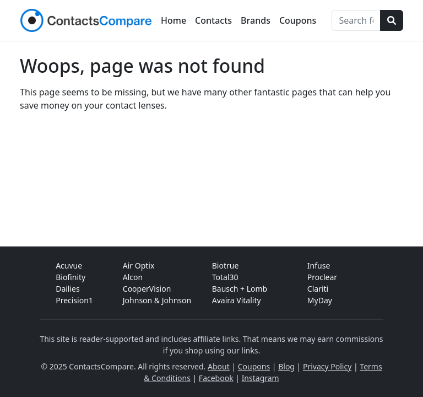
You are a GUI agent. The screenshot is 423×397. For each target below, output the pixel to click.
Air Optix (139, 265)
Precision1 (74, 300)
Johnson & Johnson (157, 300)
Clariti (317, 288)
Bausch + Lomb (239, 288)
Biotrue (225, 265)
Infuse (318, 265)
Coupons (297, 20)
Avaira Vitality (236, 300)
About (219, 366)
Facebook (216, 378)
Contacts (213, 20)
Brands (255, 20)
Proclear (322, 277)
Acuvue (69, 265)
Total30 (225, 277)
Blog (286, 366)
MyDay (319, 300)
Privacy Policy (327, 366)
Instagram (260, 378)
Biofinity (70, 277)
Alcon (133, 277)
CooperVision (147, 288)
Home (173, 20)
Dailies (68, 288)
